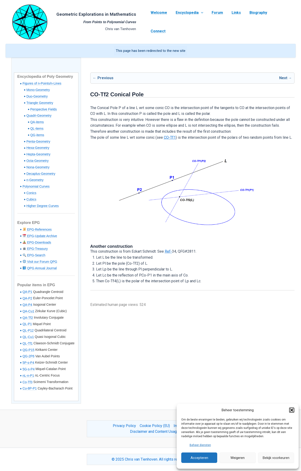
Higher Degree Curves (42, 206)
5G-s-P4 (29, 369)
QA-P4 (27, 305)
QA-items (37, 122)
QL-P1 (27, 324)
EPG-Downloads (37, 242)
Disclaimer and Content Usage (154, 431)
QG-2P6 (28, 356)
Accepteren (199, 458)
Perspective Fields (43, 109)
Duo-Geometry (37, 96)
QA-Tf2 (28, 318)
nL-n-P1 (28, 375)
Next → (285, 78)
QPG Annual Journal (40, 268)
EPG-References (37, 229)
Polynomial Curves (36, 186)
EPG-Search (34, 255)
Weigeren (237, 458)
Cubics (31, 199)
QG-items (37, 135)
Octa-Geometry (37, 161)
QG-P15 (28, 350)
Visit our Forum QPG (40, 262)
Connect (278, 22)
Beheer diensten (200, 445)
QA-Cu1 (28, 311)
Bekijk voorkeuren (276, 458)
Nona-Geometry (38, 167)
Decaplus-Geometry (40, 174)
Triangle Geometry (39, 103)
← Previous (103, 78)
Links (234, 22)
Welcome (160, 22)
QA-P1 (27, 292)
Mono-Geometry (38, 90)
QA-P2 (27, 298)
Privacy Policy (124, 426)
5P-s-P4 (28, 362)
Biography (255, 22)
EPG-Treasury (35, 249)
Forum (216, 22)
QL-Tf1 (28, 343)
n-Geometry (35, 180)
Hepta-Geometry (38, 154)
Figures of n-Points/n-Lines (42, 83)
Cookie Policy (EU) (155, 426)
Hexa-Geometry (37, 148)
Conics (31, 193)
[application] (201, 22)
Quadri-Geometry (39, 115)
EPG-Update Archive (40, 236)
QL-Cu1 (28, 337)
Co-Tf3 (27, 382)
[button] (291, 410)
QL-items (36, 128)
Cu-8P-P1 (30, 388)
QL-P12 (28, 330)
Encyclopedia (189, 22)
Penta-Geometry (38, 141)
